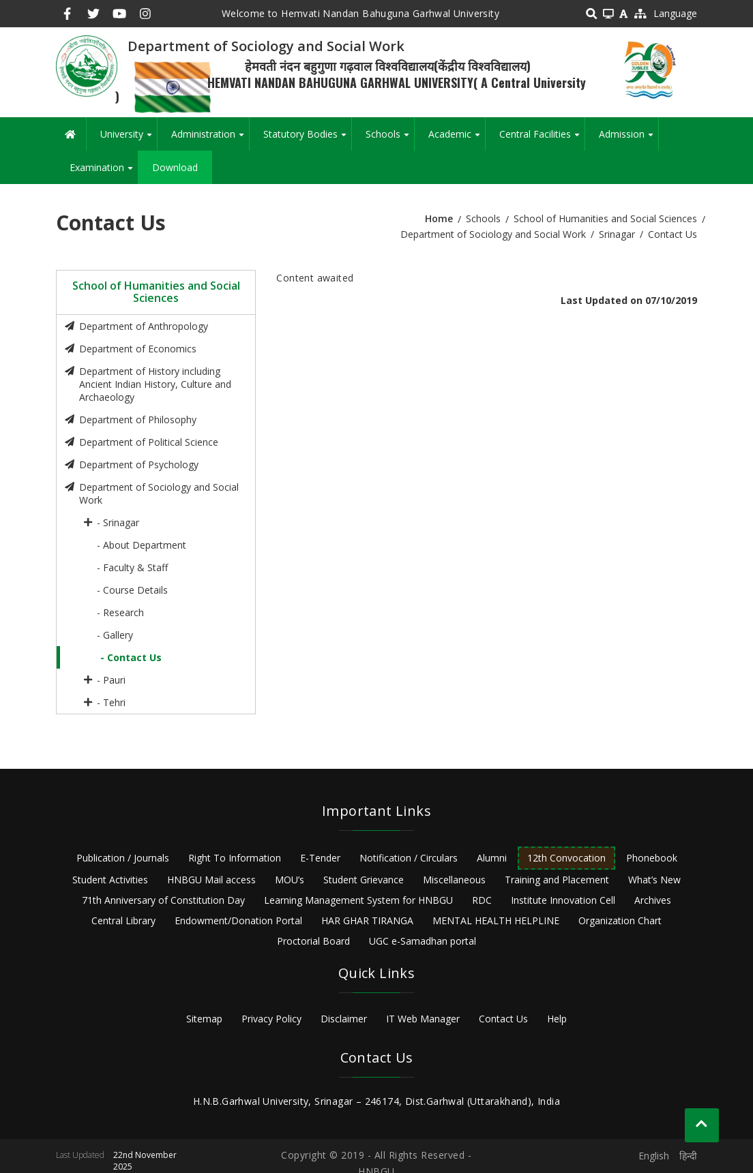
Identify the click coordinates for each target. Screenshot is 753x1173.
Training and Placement (557, 879)
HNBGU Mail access (211, 879)
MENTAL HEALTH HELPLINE (495, 920)
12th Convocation (566, 857)
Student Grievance (363, 879)
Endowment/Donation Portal (238, 920)
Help (557, 1018)
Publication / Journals (122, 857)
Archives (652, 900)
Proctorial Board (313, 940)
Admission (628, 139)
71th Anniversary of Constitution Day (163, 900)
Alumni (492, 857)
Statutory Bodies (307, 139)
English (653, 1155)
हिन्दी (688, 1155)
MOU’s (289, 879)
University (128, 139)
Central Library (123, 920)
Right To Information (234, 857)
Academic (456, 139)
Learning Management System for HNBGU (358, 900)
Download (175, 167)
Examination (104, 172)
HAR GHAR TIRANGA (367, 920)
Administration (210, 139)
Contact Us (503, 1018)
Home (439, 218)
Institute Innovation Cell (563, 900)
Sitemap (204, 1018)
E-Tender (320, 857)
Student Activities (110, 879)
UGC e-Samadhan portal (422, 940)
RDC (482, 900)
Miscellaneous (454, 879)
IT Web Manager (423, 1018)
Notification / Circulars (408, 857)
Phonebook (651, 857)
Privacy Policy (271, 1018)
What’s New (654, 879)
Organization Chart (620, 920)
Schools (390, 139)
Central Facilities (542, 139)
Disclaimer (344, 1018)
